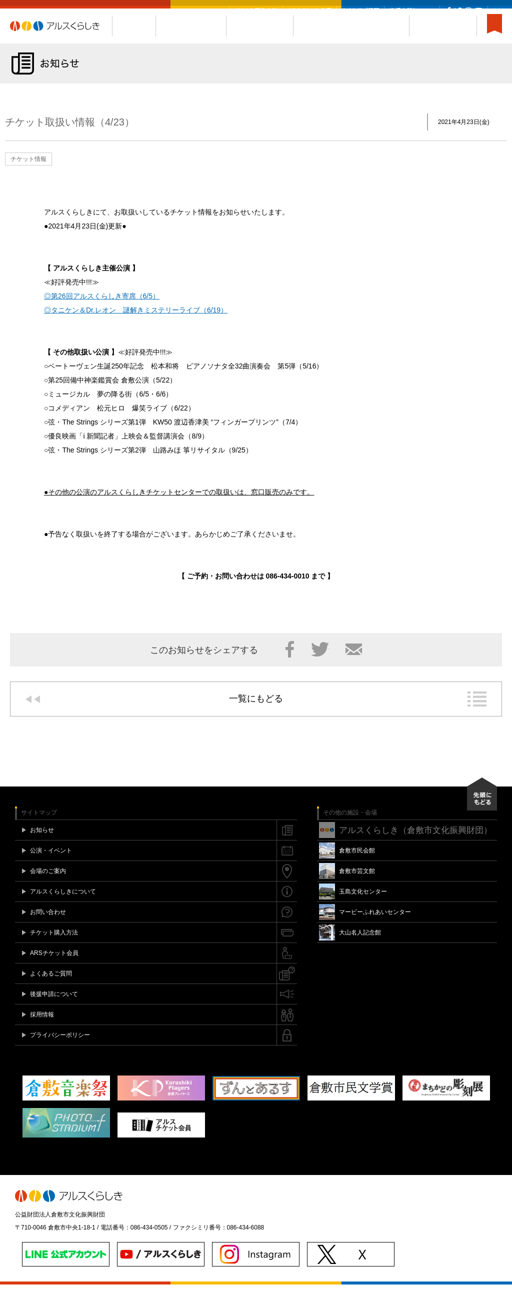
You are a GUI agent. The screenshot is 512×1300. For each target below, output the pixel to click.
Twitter (458, 10)
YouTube (478, 10)
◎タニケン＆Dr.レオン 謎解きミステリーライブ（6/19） (136, 326)
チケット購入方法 (256, 10)
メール (354, 664)
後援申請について (412, 10)
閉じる (497, 10)
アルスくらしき (61, 41)
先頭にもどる (482, 809)
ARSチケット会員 (310, 10)
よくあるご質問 (360, 10)
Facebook (448, 10)
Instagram (468, 10)
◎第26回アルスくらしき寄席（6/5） (102, 312)
